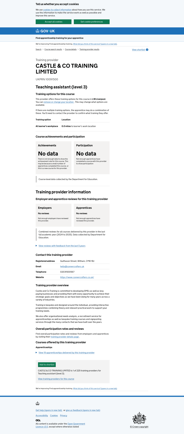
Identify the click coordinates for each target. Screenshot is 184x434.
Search (38, 49)
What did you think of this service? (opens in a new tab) (95, 44)
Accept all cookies (53, 21)
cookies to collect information (57, 9)
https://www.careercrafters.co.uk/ (77, 277)
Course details (71, 49)
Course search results (53, 49)
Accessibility (42, 415)
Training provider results (89, 49)
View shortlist (140, 49)
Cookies (54, 415)
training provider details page (65, 336)
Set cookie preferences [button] (92, 21)
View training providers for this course (56, 378)
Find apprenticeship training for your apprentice (59, 38)
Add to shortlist (46, 364)
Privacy (63, 415)
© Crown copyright (139, 426)
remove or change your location (59, 102)
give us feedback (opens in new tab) (83, 410)
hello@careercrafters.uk (72, 266)
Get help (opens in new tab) (49, 410)
